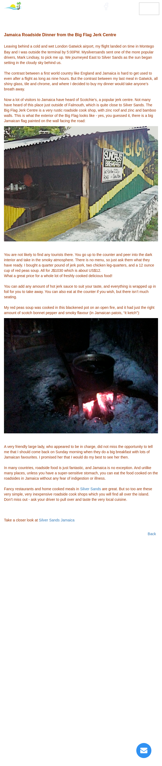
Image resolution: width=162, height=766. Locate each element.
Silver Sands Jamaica (57, 520)
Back (152, 534)
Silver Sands (90, 489)
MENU (149, 8)
